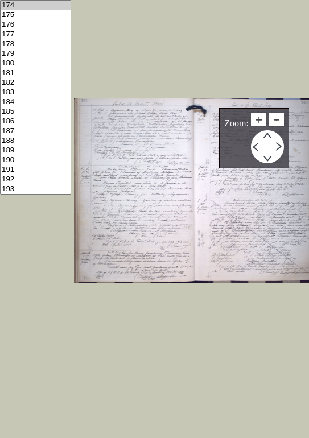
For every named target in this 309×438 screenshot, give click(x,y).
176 (36, 25)
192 (36, 179)
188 (36, 141)
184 (36, 102)
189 (36, 150)
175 (36, 15)
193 (36, 189)
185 (36, 112)
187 (36, 131)
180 (36, 63)
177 (36, 34)
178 (36, 44)
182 (36, 83)
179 (36, 54)
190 (36, 160)
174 (36, 5)
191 (36, 170)
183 (36, 92)
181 (36, 73)
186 (36, 121)
